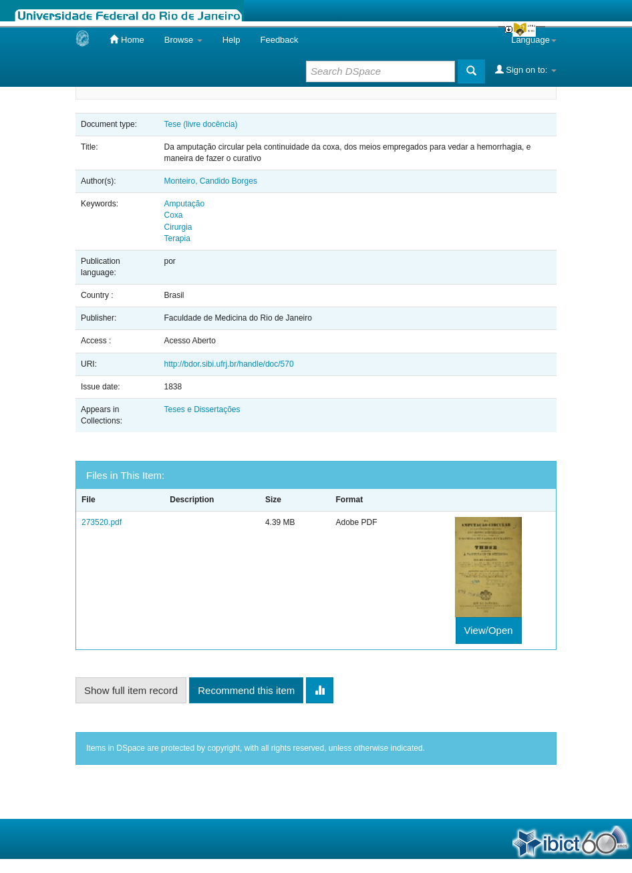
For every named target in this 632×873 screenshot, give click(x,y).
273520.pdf (102, 522)
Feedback (279, 40)
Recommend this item (246, 690)
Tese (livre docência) (200, 124)
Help (231, 40)
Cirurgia (178, 227)
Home (127, 39)
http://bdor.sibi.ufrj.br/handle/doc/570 (228, 364)
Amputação (184, 203)
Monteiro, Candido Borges (210, 181)
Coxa (173, 215)
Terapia (177, 238)
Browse (183, 40)
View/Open (488, 630)
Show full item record (131, 690)
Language (534, 40)
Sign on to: (526, 69)
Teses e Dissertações (202, 409)
